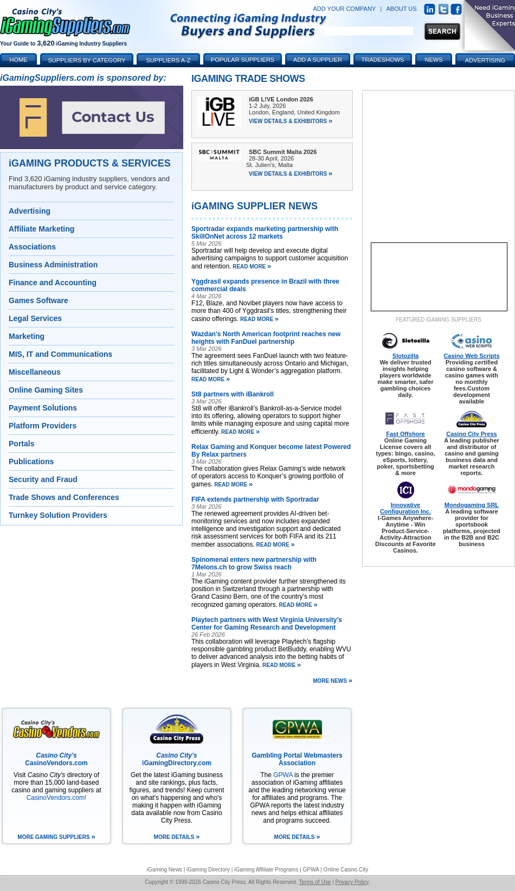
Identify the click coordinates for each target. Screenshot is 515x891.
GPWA (283, 775)
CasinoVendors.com (56, 759)
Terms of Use (315, 882)
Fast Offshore (405, 434)
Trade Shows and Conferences (64, 497)
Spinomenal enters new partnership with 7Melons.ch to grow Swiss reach (254, 563)
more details (177, 837)
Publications (31, 461)
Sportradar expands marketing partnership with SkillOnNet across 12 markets (264, 232)
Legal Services (35, 318)
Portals (21, 443)
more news (332, 680)
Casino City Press (471, 434)
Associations (32, 246)
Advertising (29, 211)
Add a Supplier (317, 59)
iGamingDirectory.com (176, 759)
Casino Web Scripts (471, 355)
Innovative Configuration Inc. (405, 508)
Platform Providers (42, 425)
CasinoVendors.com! (57, 798)
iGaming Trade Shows (248, 78)
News (434, 59)
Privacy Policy (352, 882)
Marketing (26, 336)
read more (251, 267)
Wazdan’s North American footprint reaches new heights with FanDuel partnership (265, 337)
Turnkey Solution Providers (58, 515)
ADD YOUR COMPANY (344, 8)
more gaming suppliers (56, 837)
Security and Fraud (43, 479)
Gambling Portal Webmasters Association (297, 759)
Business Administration (53, 264)
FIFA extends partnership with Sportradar (255, 499)
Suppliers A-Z (168, 60)
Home (19, 59)
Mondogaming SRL (472, 505)
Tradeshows (383, 59)
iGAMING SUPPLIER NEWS (254, 206)
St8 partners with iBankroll (232, 394)
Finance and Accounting (52, 282)
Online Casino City (345, 870)
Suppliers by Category (86, 60)
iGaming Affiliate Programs (266, 870)
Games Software (38, 300)
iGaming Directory (208, 870)
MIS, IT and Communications (60, 354)
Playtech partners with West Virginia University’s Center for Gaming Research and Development (266, 623)
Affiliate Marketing (41, 229)
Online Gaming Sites (46, 390)
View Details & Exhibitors (290, 121)
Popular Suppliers (242, 59)
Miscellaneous (35, 372)
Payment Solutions (43, 407)
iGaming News (164, 870)
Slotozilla (405, 355)
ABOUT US (402, 8)
